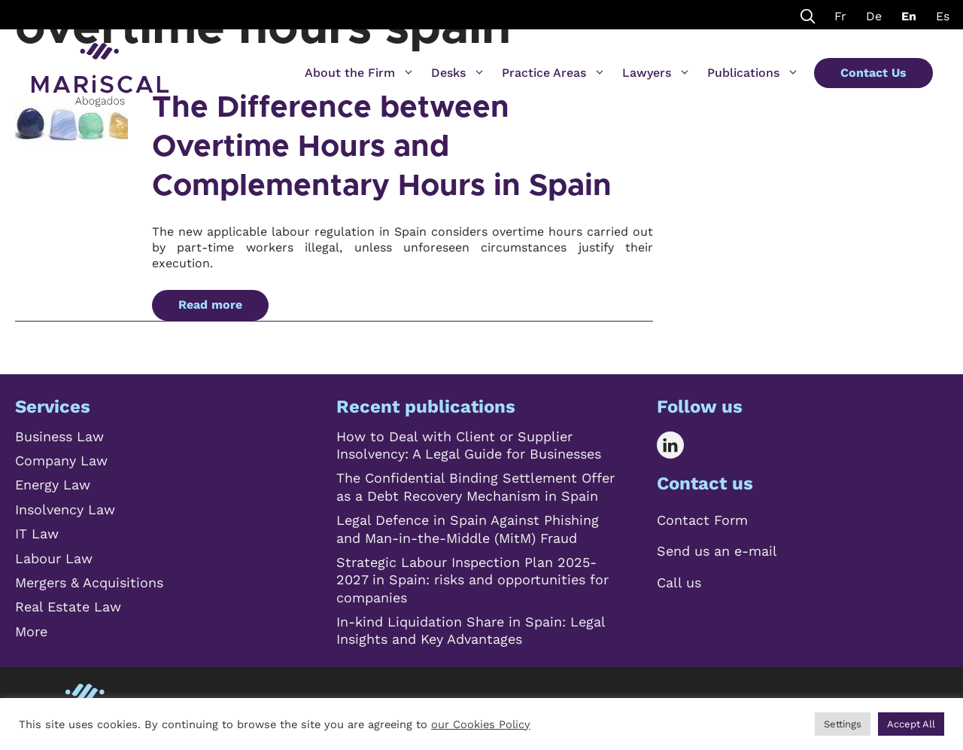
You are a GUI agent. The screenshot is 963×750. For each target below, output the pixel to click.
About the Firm (360, 73)
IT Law (37, 533)
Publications (753, 73)
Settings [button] (842, 724)
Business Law (59, 436)
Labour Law (54, 558)
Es (942, 16)
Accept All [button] (911, 724)
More (31, 631)
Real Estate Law (68, 606)
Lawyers (656, 73)
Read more (210, 304)
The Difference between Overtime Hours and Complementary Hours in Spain (382, 147)
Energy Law (52, 484)
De (874, 16)
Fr (840, 16)
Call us (679, 582)
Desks (458, 73)
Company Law (61, 460)
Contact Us (873, 73)
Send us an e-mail (717, 551)
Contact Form (702, 520)
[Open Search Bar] (808, 15)
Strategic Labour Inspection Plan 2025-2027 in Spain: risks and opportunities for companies (472, 579)
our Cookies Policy (480, 724)
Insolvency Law (65, 509)
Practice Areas (554, 73)
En (908, 16)
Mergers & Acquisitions (89, 582)
